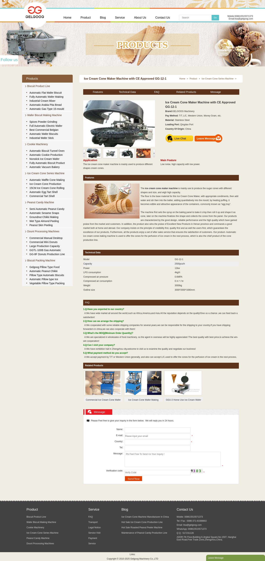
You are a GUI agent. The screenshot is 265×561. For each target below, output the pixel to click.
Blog (103, 17)
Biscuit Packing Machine (41, 260)
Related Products (186, 91)
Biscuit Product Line (38, 86)
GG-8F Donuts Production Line (47, 254)
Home (67, 17)
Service (120, 17)
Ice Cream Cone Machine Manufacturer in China (145, 517)
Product (86, 17)
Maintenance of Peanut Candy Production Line (144, 533)
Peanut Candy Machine (40, 202)
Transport (93, 522)
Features (98, 91)
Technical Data (127, 91)
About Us (140, 17)
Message (216, 91)
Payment (92, 538)
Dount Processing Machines (43, 231)
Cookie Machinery (37, 144)
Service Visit (94, 533)
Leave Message (206, 138)
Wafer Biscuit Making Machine (44, 115)
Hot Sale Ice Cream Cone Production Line (141, 522)
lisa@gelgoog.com (244, 18)
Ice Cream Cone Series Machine (45, 173)
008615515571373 (244, 16)
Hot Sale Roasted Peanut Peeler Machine (141, 527)
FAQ (156, 91)
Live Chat (180, 138)
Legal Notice (94, 527)
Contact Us (162, 17)
